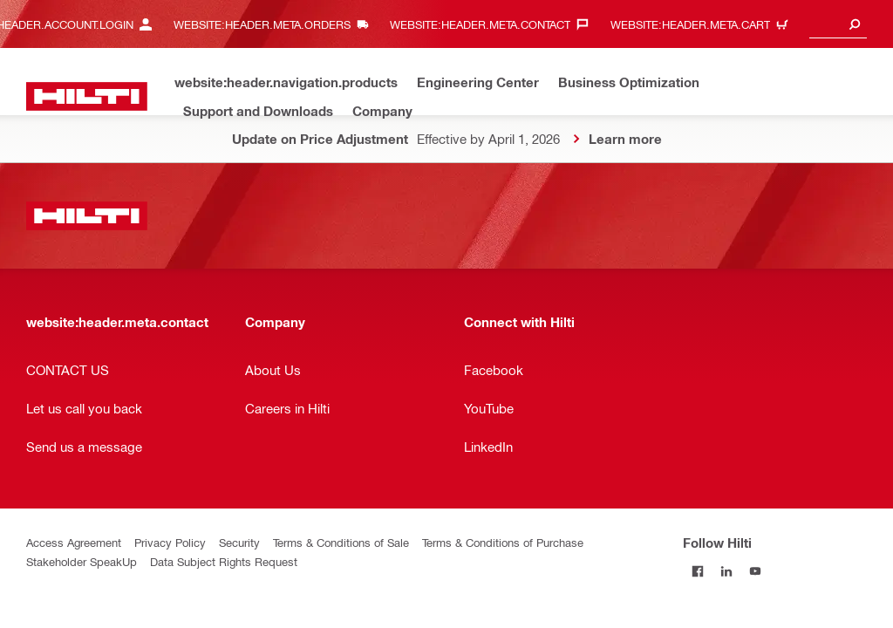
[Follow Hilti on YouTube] (754, 570)
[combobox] (838, 24)
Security (239, 542)
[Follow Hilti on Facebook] (697, 570)
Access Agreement (73, 542)
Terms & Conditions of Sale (341, 542)
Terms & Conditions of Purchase (502, 542)
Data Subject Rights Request (223, 561)
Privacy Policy (170, 542)
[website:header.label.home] (86, 96)
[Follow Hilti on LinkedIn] (726, 570)
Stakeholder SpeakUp (81, 561)
